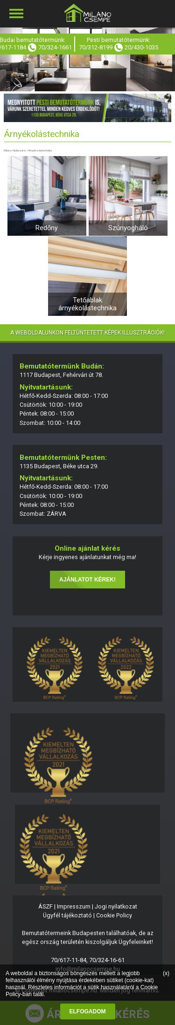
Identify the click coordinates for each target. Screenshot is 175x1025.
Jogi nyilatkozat (116, 906)
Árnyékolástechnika (40, 150)
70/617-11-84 (68, 960)
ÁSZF (45, 906)
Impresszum (74, 906)
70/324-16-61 (107, 960)
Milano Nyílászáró (15, 150)
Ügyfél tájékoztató (67, 915)
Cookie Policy (114, 915)
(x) (166, 973)
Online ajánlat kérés (87, 548)
